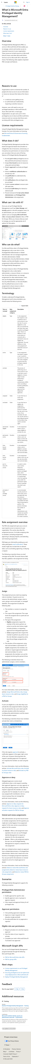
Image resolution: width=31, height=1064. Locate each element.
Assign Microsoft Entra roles (15, 692)
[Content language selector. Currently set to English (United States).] (10, 1037)
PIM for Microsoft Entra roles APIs (14, 957)
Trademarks (15, 1056)
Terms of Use (6, 1056)
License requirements (8, 31)
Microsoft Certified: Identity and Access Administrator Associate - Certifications (12, 1016)
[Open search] (24, 2)
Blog (4, 1051)
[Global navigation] (1, 2)
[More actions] (27, 6)
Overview (5, 26)
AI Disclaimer (6, 1049)
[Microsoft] (15, 2)
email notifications (17, 544)
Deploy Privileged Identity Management (16, 977)
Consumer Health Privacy (9, 1054)
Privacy (18, 1051)
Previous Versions (16, 1049)
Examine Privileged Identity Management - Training (15, 1005)
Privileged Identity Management (13, 6)
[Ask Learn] (24, 6)
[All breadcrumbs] (3, 6)
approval (15, 752)
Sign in (28, 2)
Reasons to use (7, 29)
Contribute (11, 1051)
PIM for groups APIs (11, 959)
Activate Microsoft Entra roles (15, 768)
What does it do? (7, 33)
